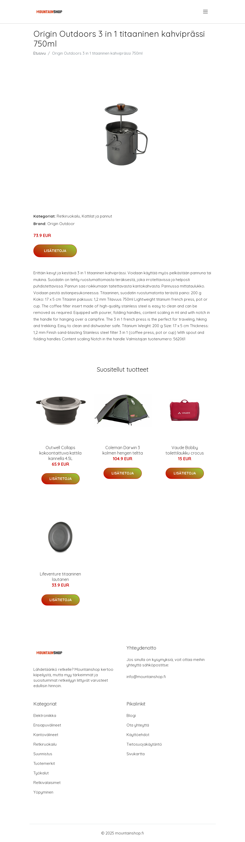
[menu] (206, 12)
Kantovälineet (45, 734)
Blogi (131, 715)
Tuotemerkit (44, 763)
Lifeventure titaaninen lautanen (60, 576)
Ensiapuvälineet (47, 725)
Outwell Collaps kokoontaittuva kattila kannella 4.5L (60, 453)
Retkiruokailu (68, 216)
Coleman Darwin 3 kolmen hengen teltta (122, 450)
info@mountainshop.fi (146, 676)
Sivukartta (136, 753)
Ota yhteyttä (138, 725)
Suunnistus (42, 753)
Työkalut (41, 773)
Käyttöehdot (138, 734)
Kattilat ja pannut (97, 216)
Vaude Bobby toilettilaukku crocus (185, 450)
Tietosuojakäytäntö (144, 744)
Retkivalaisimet (47, 782)
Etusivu (39, 53)
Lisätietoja (55, 250)
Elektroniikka (44, 715)
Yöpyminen (43, 792)
